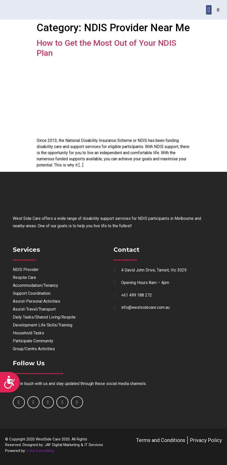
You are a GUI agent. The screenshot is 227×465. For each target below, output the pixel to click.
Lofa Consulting (40, 450)
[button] (209, 10)
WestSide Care (48, 439)
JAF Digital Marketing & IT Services (74, 445)
